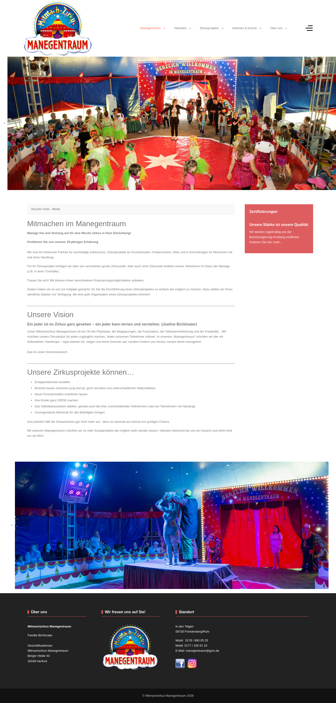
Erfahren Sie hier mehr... (265, 242)
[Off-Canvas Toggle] (309, 28)
